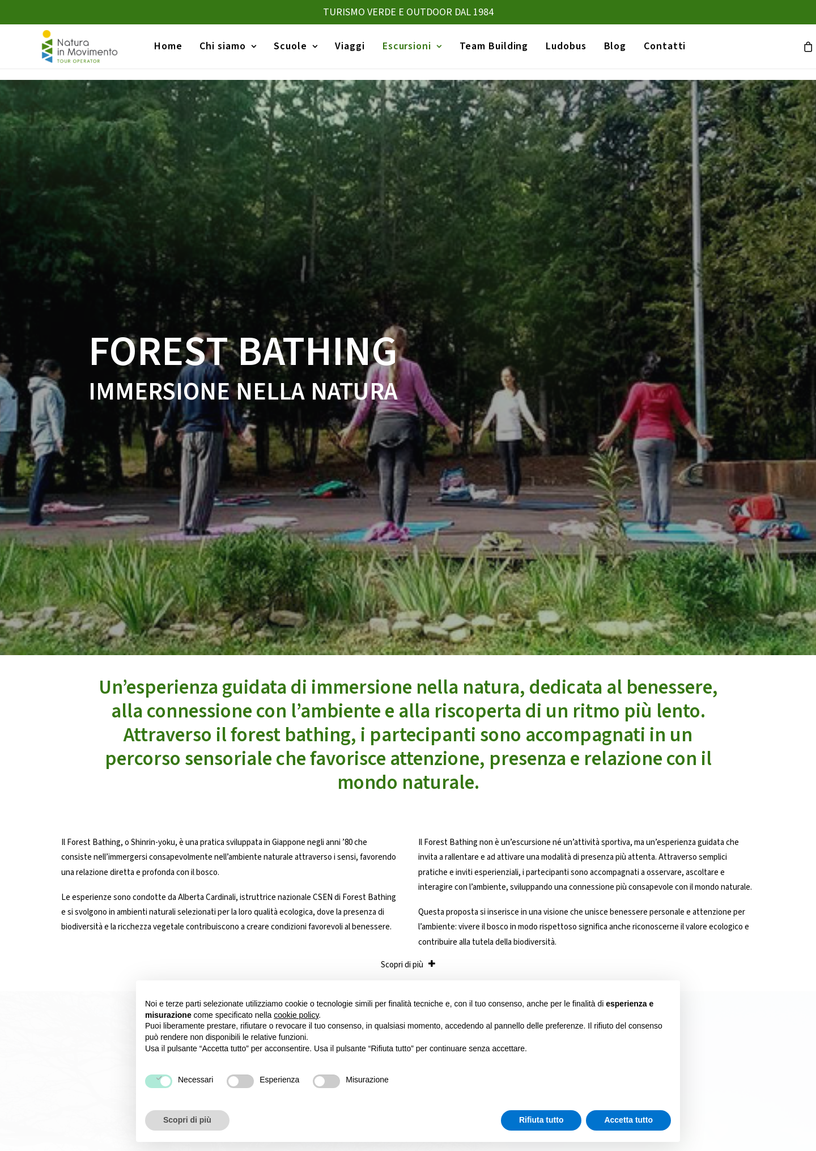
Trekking (621, 930)
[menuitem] (163, 52)
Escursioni (407, 52)
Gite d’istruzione (446, 949)
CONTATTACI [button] (408, 799)
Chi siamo (223, 52)
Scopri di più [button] (187, 1119)
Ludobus (561, 52)
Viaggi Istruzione (446, 930)
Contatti (660, 52)
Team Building (489, 52)
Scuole (290, 52)
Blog (610, 52)
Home (163, 52)
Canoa (617, 949)
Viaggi (345, 52)
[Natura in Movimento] (72, 52)
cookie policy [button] (296, 1015)
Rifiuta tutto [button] (541, 1119)
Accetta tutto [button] (628, 1119)
